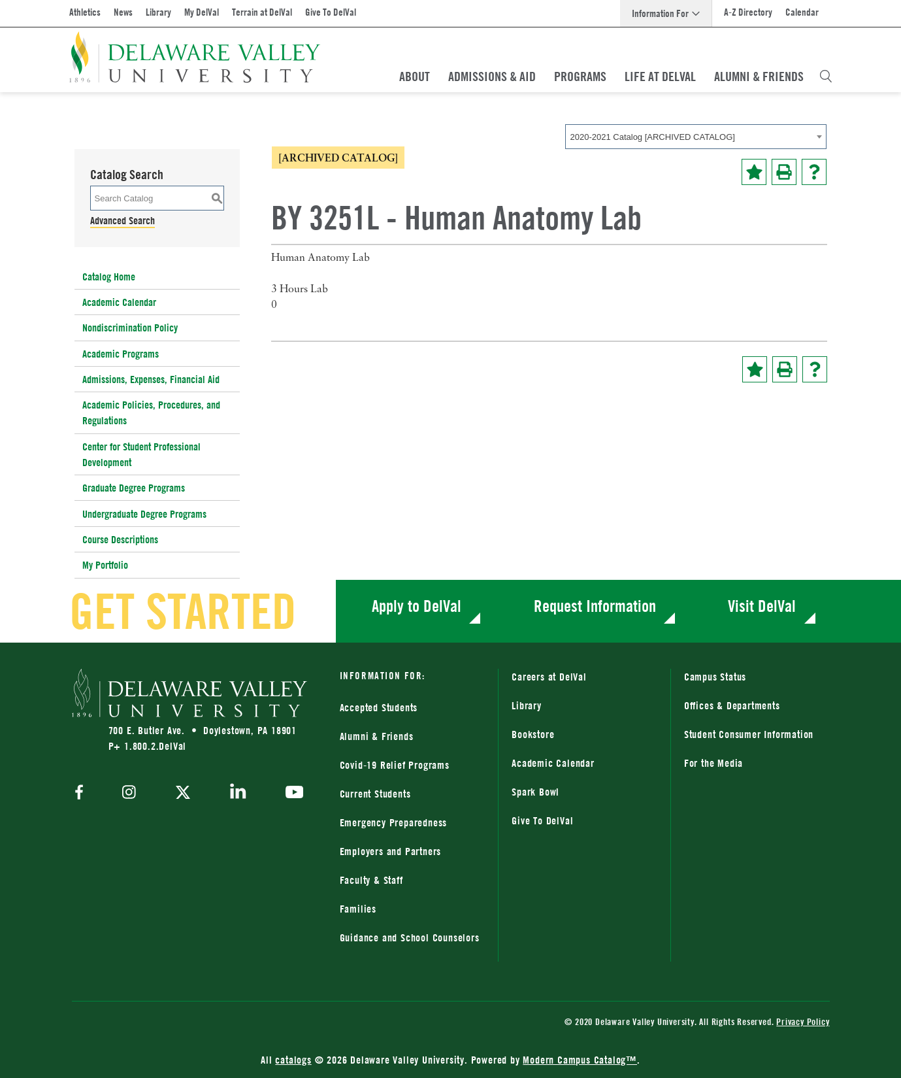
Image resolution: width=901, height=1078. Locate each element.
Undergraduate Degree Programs (144, 513)
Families (358, 908)
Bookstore (533, 734)
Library (158, 12)
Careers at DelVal (549, 676)
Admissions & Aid (492, 76)
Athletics (85, 12)
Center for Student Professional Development (141, 454)
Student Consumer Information (748, 734)
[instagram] (129, 793)
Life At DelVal (660, 76)
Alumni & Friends (759, 76)
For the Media (713, 762)
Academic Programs (120, 353)
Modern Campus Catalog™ (580, 1059)
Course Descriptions (120, 539)
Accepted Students (379, 707)
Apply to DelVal (416, 606)
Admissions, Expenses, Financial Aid (151, 379)
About (414, 76)
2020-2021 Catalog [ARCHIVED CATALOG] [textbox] (652, 137)
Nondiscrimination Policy (130, 327)
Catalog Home (108, 276)
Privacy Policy (802, 1021)
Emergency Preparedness (394, 822)
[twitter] (183, 794)
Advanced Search (122, 220)
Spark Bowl (535, 791)
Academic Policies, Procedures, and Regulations (151, 412)
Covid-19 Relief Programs (395, 764)
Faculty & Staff (371, 879)
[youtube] (291, 793)
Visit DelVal (762, 606)
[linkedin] (238, 794)
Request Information (595, 606)
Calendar (802, 12)
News (123, 12)
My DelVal (201, 12)
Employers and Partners (391, 851)
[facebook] (82, 793)
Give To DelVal (330, 12)
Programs (580, 76)
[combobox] (696, 136)
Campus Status (715, 676)
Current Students (375, 793)
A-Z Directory (748, 12)
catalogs (293, 1059)
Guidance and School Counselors (410, 937)
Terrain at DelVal (262, 12)
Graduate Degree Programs (133, 487)
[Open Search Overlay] (825, 76)
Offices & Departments (732, 705)
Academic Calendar (119, 302)
